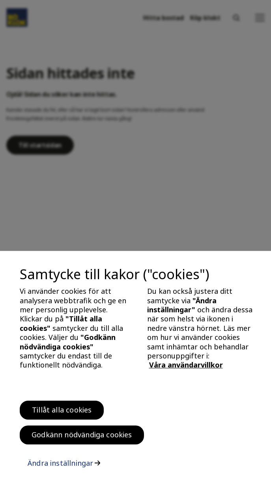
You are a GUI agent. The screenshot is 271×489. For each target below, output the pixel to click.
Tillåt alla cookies (62, 412)
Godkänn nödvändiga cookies (82, 437)
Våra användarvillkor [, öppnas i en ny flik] (186, 367)
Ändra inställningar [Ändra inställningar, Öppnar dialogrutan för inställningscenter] (60, 465)
